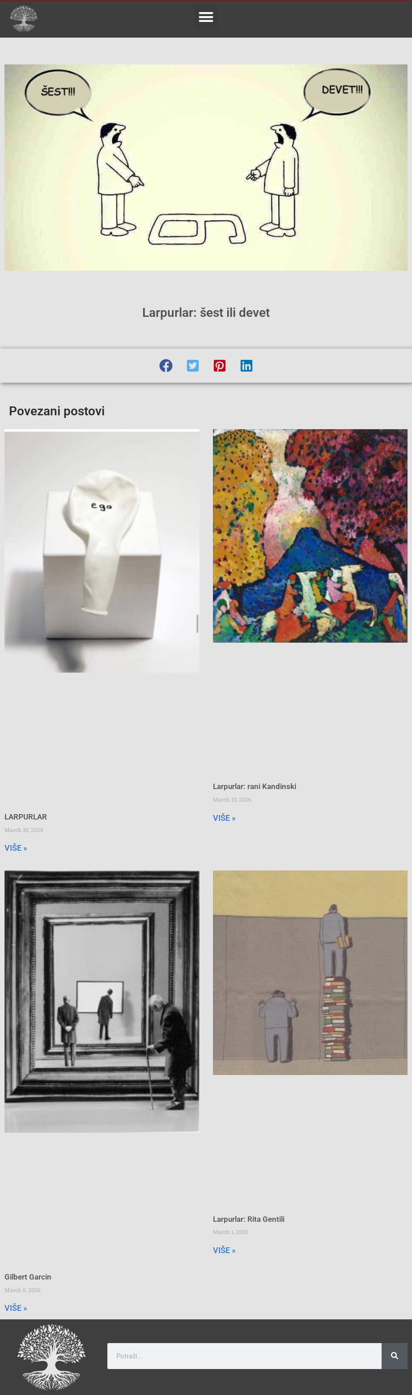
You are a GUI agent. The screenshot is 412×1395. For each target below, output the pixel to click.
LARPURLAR (25, 816)
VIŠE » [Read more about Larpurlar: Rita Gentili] (224, 1250)
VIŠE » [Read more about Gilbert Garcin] (15, 1308)
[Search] (395, 1356)
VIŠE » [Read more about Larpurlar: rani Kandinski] (224, 818)
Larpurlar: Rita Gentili (249, 1219)
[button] (206, 17)
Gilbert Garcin (27, 1276)
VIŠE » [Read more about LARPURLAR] (15, 848)
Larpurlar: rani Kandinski (254, 786)
